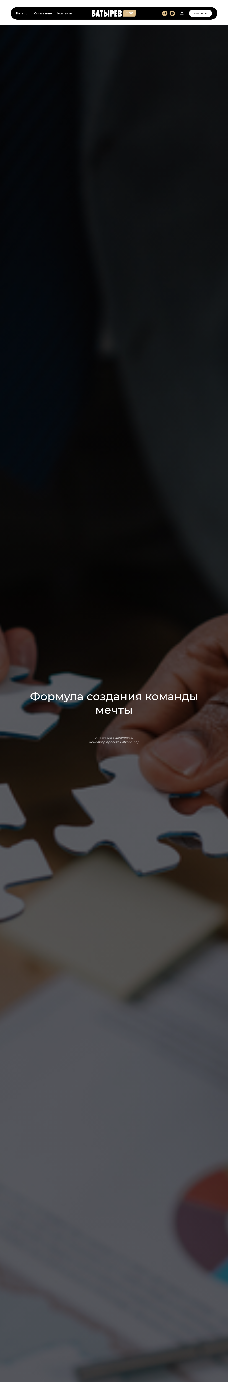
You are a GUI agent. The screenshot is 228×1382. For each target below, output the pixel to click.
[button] (182, 13)
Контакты (64, 13)
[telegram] (164, 13)
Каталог (22, 13)
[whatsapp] (172, 13)
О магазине (43, 13)
